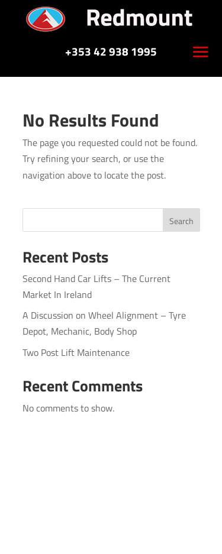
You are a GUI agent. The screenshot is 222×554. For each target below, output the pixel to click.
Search (181, 221)
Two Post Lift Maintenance (76, 352)
